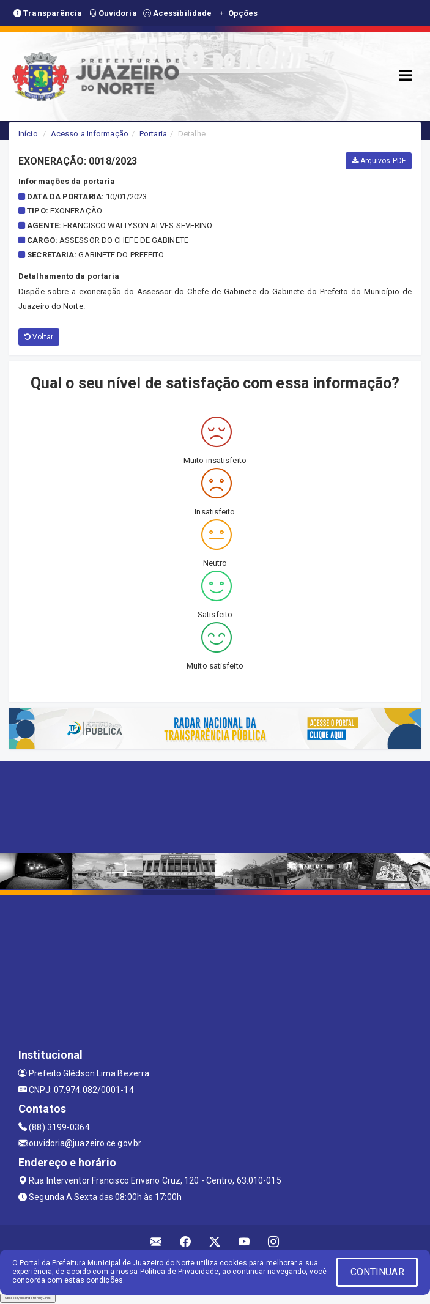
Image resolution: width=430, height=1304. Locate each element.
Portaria (153, 133)
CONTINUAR (377, 1272)
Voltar (38, 337)
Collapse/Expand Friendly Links (28, 1298)
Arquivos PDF (379, 161)
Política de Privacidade (179, 1271)
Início (28, 133)
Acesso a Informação (89, 133)
